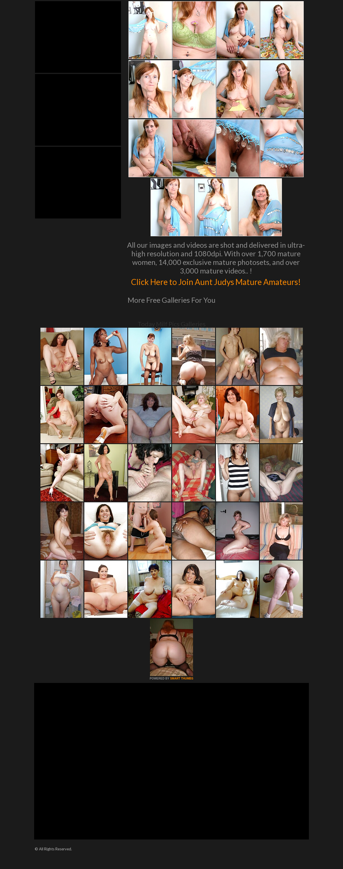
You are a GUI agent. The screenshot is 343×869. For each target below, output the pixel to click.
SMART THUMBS (181, 690)
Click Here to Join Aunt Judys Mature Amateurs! (216, 287)
